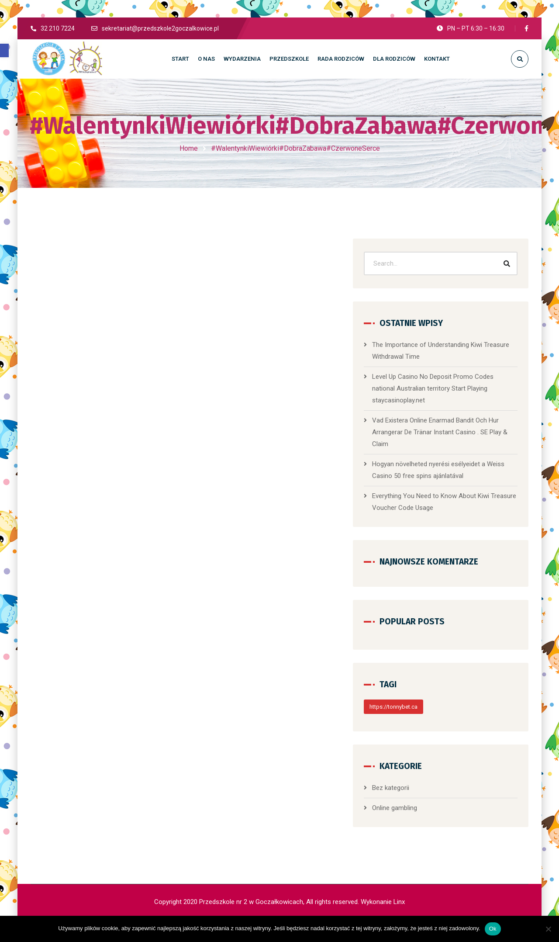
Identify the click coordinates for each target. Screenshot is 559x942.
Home (188, 148)
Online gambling (430, 813)
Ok (493, 928)
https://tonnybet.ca (430, 711)
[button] (4, 50)
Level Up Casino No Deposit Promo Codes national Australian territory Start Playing (458, 381)
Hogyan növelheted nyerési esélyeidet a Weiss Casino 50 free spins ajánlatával (462, 469)
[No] (548, 929)
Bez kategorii (426, 793)
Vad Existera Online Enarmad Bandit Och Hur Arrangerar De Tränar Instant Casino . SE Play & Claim (461, 425)
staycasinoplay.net (473, 393)
